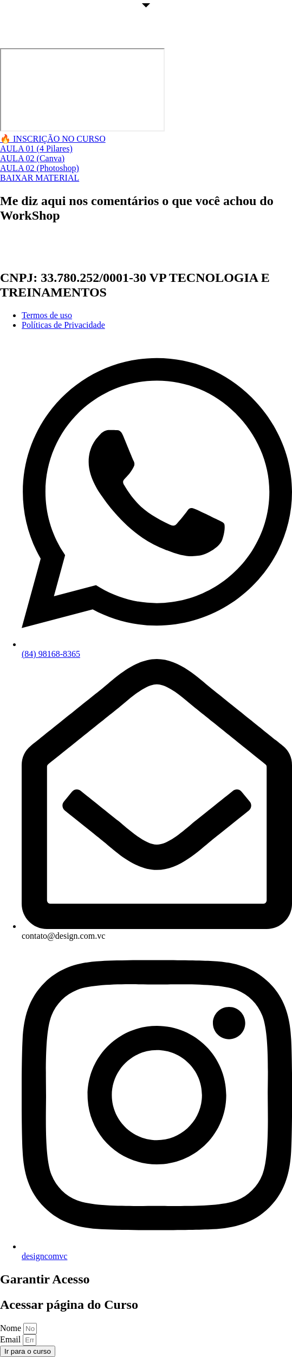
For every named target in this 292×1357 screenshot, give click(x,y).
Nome (11, 1328)
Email (11, 1339)
